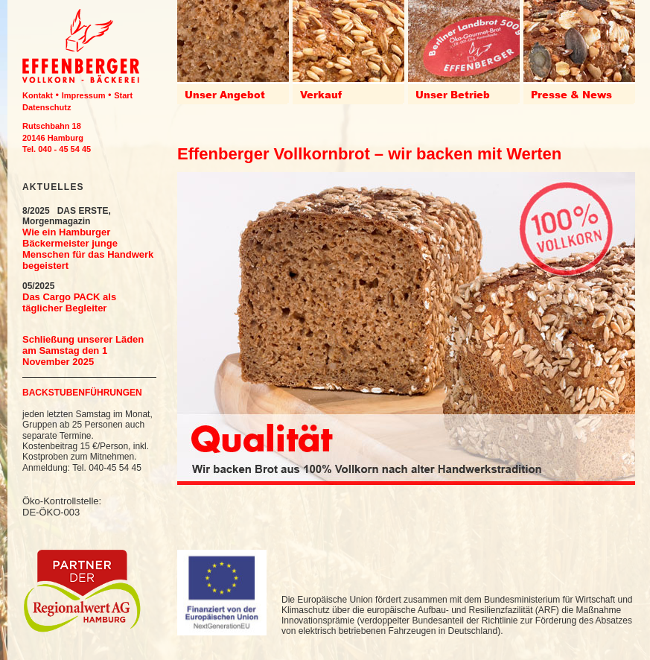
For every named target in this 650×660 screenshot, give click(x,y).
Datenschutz (46, 107)
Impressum (84, 95)
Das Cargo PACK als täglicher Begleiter (69, 302)
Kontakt (37, 95)
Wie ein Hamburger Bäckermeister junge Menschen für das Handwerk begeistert (87, 248)
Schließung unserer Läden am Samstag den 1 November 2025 (83, 350)
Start (123, 95)
